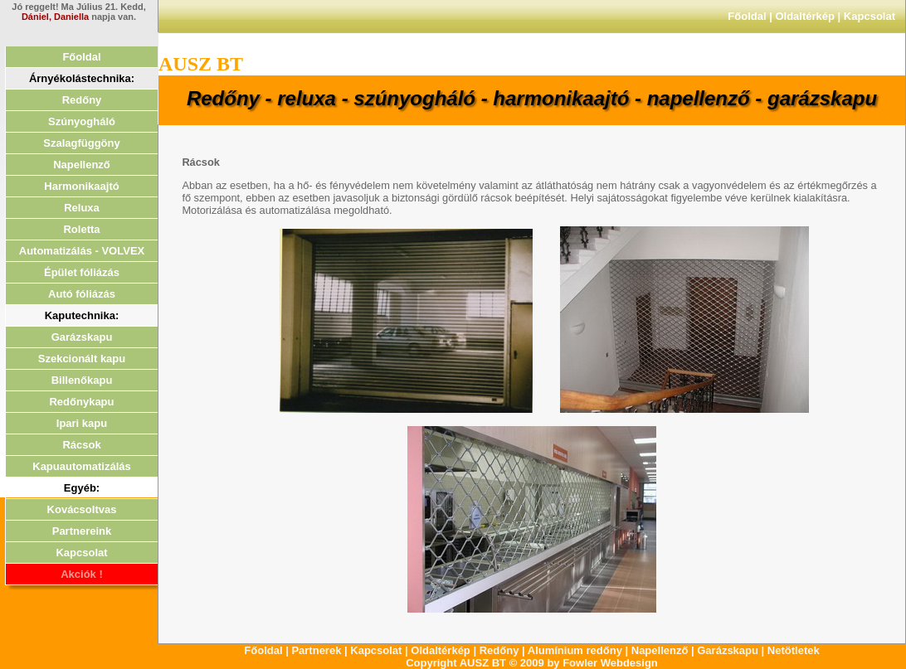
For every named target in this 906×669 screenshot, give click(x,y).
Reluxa (82, 207)
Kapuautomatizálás (81, 466)
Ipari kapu (81, 423)
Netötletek (793, 650)
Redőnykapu (81, 401)
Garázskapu (82, 337)
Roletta (81, 229)
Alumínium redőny (575, 650)
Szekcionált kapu (81, 358)
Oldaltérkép (805, 16)
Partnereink (82, 531)
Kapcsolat (869, 16)
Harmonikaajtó (81, 186)
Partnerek (316, 650)
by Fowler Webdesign (602, 663)
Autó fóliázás (81, 294)
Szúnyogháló (81, 121)
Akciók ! (82, 574)
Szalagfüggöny (81, 143)
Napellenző (81, 164)
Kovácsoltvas (82, 509)
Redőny (82, 100)
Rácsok (81, 445)
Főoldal (747, 16)
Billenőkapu (82, 380)
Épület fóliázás (81, 272)
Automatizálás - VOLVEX (81, 251)
